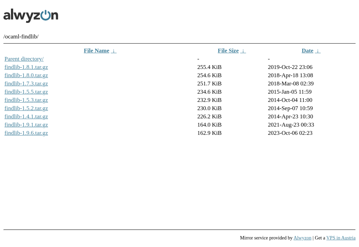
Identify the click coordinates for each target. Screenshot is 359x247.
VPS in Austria (341, 237)
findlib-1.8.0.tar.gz (26, 75)
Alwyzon (303, 237)
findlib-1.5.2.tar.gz (26, 108)
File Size (228, 50)
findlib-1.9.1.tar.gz (26, 124)
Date (307, 50)
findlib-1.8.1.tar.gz (26, 67)
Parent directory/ (24, 59)
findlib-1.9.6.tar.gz (26, 133)
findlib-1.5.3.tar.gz (26, 100)
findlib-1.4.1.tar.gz (26, 116)
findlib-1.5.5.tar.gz (26, 92)
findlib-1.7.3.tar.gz (26, 83)
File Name (96, 50)
